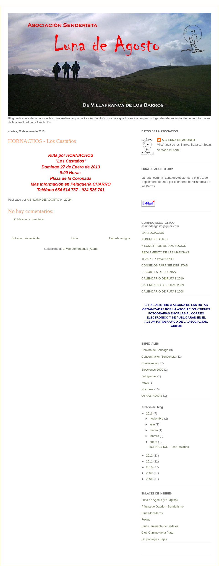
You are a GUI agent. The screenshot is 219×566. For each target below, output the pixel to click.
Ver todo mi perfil (168, 150)
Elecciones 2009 (152, 369)
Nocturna (147, 389)
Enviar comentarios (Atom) (80, 248)
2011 (150, 461)
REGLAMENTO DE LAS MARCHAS (165, 252)
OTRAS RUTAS (151, 395)
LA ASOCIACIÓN (152, 232)
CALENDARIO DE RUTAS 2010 (162, 278)
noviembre (157, 418)
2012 (150, 455)
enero (154, 442)
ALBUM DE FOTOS (154, 239)
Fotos (145, 382)
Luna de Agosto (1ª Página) (159, 500)
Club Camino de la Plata (157, 532)
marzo (154, 430)
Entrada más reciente (25, 238)
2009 (150, 473)
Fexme (146, 519)
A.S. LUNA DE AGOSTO (178, 140)
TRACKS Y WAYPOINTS (158, 258)
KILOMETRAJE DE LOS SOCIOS (163, 245)
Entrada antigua (119, 238)
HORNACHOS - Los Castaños (169, 447)
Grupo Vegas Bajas (154, 539)
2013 (150, 413)
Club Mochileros (152, 513)
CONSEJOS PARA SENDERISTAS (164, 265)
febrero (155, 436)
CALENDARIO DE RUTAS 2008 (162, 291)
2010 (150, 467)
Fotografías (148, 376)
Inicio (74, 238)
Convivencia (149, 363)
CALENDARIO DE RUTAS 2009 (162, 285)
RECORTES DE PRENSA (158, 272)
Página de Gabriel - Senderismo (162, 506)
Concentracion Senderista (158, 356)
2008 (150, 479)
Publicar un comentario (29, 219)
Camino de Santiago (154, 350)
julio (153, 424)
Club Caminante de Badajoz (159, 526)
